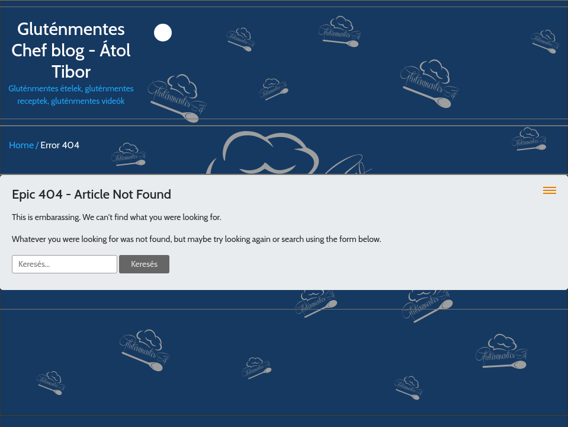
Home (21, 145)
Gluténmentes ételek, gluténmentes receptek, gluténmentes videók (71, 62)
